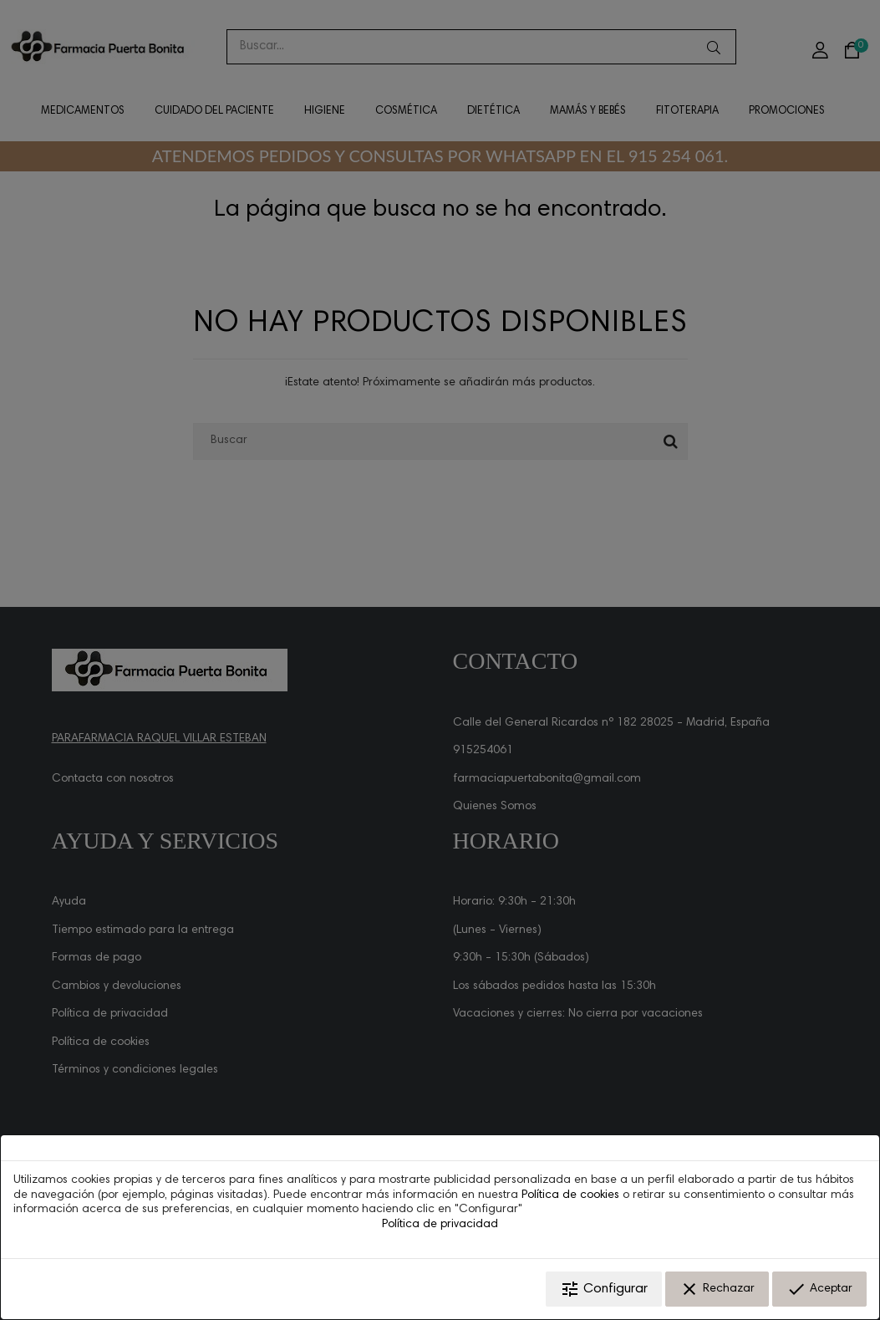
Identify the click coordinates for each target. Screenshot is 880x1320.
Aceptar (819, 1289)
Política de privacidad (440, 1225)
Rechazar (717, 1289)
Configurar (604, 1289)
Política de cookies (570, 1195)
